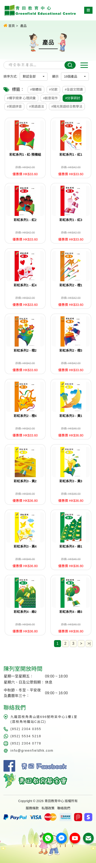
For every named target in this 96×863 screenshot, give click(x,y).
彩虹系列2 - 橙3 (70, 350)
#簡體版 (36, 89)
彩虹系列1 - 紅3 (70, 220)
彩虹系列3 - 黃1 (70, 416)
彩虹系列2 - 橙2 (25, 350)
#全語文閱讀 (74, 89)
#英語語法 (36, 106)
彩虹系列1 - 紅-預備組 (25, 154)
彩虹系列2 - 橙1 (70, 285)
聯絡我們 (63, 808)
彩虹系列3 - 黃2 (25, 481)
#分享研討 (72, 98)
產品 (23, 26)
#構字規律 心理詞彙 (21, 98)
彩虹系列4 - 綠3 (70, 612)
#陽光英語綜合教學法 (67, 106)
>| (89, 643)
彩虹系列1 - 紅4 (25, 285)
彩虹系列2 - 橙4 (25, 416)
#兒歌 (53, 89)
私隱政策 (48, 808)
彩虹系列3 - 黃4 (25, 546)
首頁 (9, 25)
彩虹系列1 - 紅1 (70, 154)
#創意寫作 (50, 98)
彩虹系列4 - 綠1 (70, 546)
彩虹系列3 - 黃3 (70, 481)
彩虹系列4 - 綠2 (25, 612)
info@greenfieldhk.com (31, 750)
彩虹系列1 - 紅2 (25, 220)
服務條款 (32, 808)
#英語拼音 (14, 106)
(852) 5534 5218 (25, 736)
